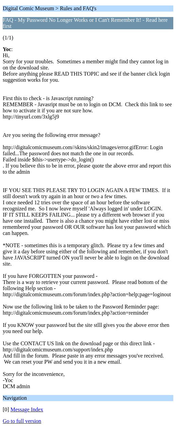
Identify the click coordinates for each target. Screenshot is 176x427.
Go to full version (22, 421)
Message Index (27, 409)
